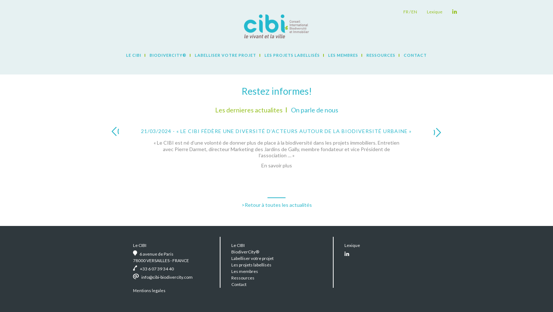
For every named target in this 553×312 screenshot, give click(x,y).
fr (405, 11)
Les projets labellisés (292, 55)
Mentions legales (149, 290)
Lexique (434, 11)
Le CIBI (133, 55)
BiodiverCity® (168, 55)
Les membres (343, 55)
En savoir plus (276, 165)
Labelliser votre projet (225, 55)
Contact (415, 55)
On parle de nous (314, 110)
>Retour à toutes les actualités (276, 205)
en (414, 11)
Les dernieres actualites (249, 110)
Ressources (380, 55)
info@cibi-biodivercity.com (167, 277)
